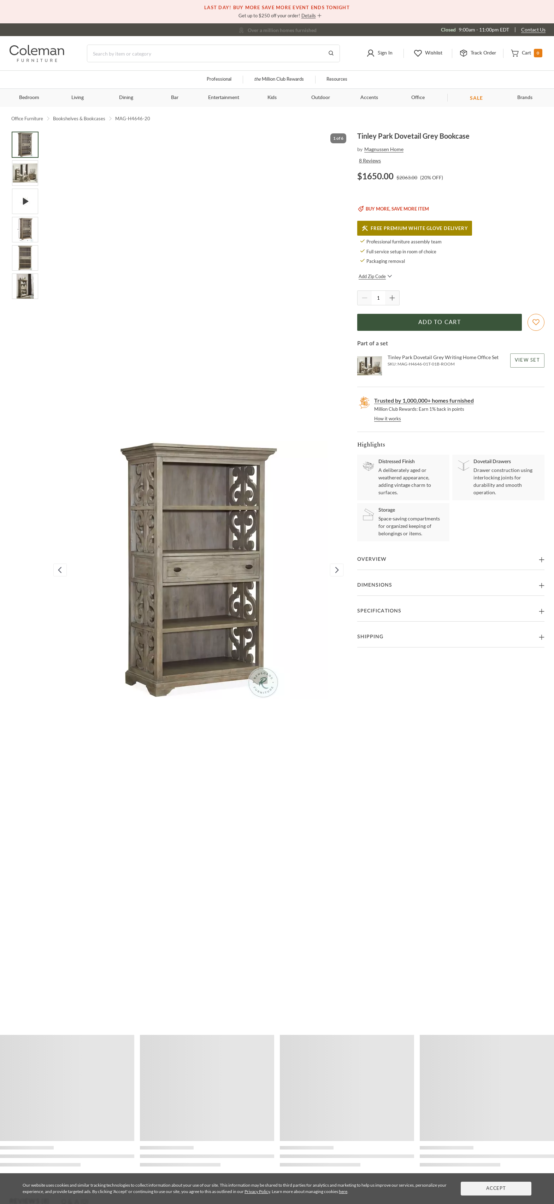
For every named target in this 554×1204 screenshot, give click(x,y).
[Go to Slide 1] (25, 144)
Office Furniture (27, 118)
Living (77, 97)
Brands (524, 97)
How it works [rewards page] (387, 418)
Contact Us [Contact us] (533, 30)
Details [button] (308, 15)
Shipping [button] (370, 636)
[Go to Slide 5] (25, 258)
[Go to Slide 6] (25, 286)
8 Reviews (370, 160)
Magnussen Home (383, 149)
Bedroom (29, 97)
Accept (496, 1188)
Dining (126, 97)
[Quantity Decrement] (365, 298)
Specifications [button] (379, 611)
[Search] (213, 53)
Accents (369, 97)
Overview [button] (372, 559)
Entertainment (223, 97)
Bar (174, 97)
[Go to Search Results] (331, 53)
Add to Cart (439, 322)
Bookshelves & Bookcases (79, 118)
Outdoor (320, 97)
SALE (476, 98)
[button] (379, 53)
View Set (527, 360)
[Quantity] (378, 298)
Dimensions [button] (374, 585)
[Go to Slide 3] (25, 201)
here (343, 1191)
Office (418, 97)
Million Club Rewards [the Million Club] (279, 79)
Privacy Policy (257, 1191)
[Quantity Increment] (392, 298)
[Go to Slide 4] (25, 229)
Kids (272, 97)
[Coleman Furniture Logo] (37, 60)
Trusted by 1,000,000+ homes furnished (424, 400)
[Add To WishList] (536, 322)
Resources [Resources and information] (336, 79)
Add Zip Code (375, 276)
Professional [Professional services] (219, 79)
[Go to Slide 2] (25, 173)
